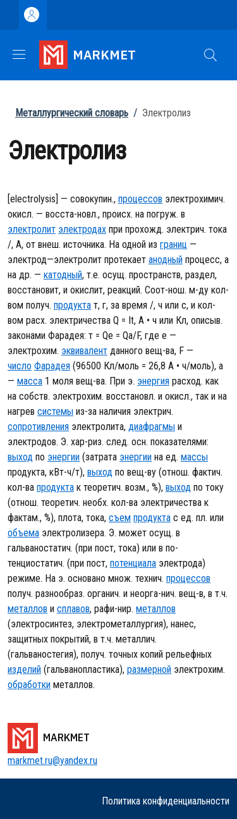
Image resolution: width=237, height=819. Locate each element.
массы (194, 457)
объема (23, 533)
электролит (32, 229)
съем (120, 518)
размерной (149, 669)
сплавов (73, 609)
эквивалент (84, 351)
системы (55, 411)
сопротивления (38, 427)
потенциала (133, 563)
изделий (24, 669)
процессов (140, 199)
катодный (63, 275)
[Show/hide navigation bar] (19, 54)
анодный (166, 260)
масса (29, 381)
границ (173, 244)
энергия (153, 381)
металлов (27, 609)
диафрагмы (151, 427)
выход (20, 457)
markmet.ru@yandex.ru (52, 760)
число (20, 366)
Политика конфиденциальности (165, 801)
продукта (72, 305)
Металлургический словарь (71, 113)
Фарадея (52, 366)
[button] (210, 55)
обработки (29, 685)
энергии (63, 457)
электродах (82, 229)
